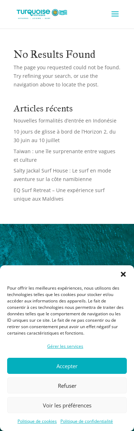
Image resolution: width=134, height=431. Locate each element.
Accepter (67, 366)
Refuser (67, 385)
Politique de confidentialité (86, 421)
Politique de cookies (37, 421)
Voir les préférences (67, 405)
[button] (123, 274)
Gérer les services (65, 346)
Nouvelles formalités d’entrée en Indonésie (65, 120)
